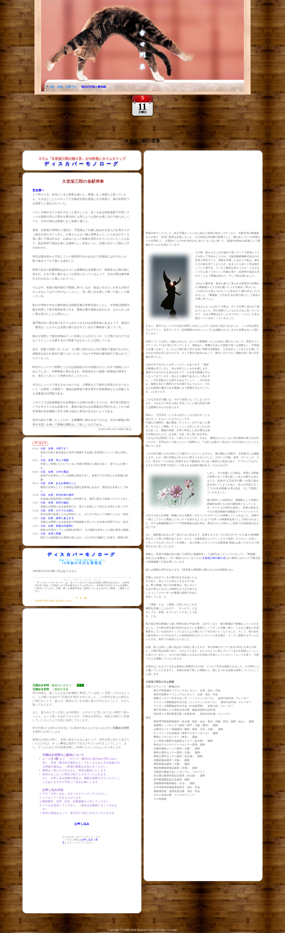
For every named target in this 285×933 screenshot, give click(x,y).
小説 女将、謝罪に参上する (57, 518)
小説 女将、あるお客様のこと (58, 483)
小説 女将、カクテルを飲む (57, 510)
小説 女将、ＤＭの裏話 (54, 471)
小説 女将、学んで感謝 (54, 460)
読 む (80, 685)
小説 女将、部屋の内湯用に (57, 525)
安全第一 (38, 190)
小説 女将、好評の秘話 (54, 502)
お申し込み (81, 823)
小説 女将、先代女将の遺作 (57, 494)
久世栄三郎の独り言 (214, 558)
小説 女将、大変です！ (54, 448)
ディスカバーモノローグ (82, 163)
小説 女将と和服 (50, 533)
